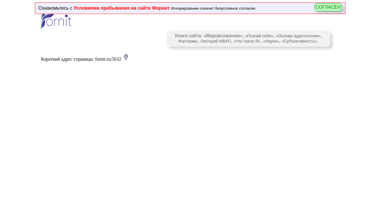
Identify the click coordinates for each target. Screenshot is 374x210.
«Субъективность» (299, 41)
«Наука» (271, 41)
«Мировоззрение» (223, 35)
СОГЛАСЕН (328, 7)
